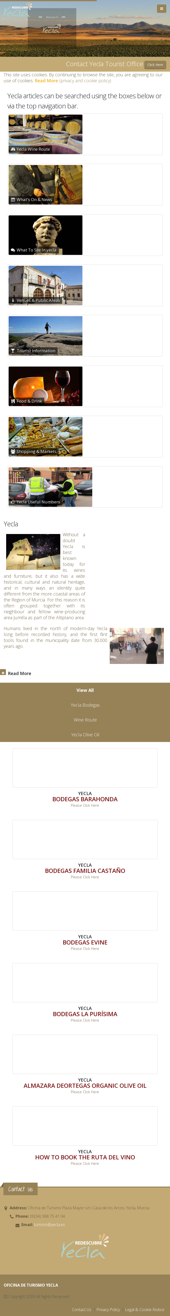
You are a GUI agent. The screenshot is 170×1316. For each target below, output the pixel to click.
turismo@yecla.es (49, 1224)
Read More (19, 673)
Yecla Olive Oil (85, 735)
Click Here (155, 64)
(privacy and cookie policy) (73, 80)
